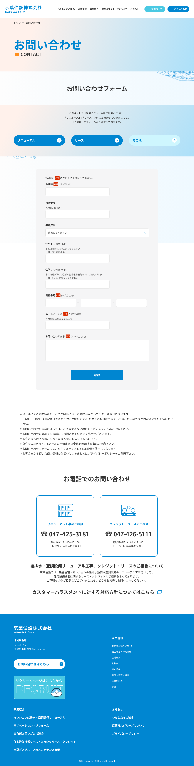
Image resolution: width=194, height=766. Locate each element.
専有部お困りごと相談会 (29, 733)
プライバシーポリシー (125, 733)
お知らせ (134, 9)
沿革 (114, 687)
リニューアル (26, 140)
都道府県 (50, 225)
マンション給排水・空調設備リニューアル (39, 717)
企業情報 (82, 9)
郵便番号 (50, 202)
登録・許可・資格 (120, 675)
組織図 (115, 663)
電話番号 (52, 295)
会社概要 (116, 657)
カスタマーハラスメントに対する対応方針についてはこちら (93, 595)
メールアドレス (56, 314)
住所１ (49, 244)
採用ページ (156, 8)
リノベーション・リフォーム (31, 725)
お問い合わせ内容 (57, 336)
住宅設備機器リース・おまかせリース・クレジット (45, 741)
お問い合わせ (180, 8)
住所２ (49, 269)
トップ (17, 22)
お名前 (51, 184)
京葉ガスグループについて (114, 9)
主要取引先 (117, 681)
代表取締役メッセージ (122, 645)
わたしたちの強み (66, 9)
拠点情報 (116, 669)
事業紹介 (94, 9)
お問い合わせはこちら (33, 664)
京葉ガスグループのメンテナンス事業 (37, 750)
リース (79, 140)
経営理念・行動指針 (121, 651)
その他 (137, 140)
